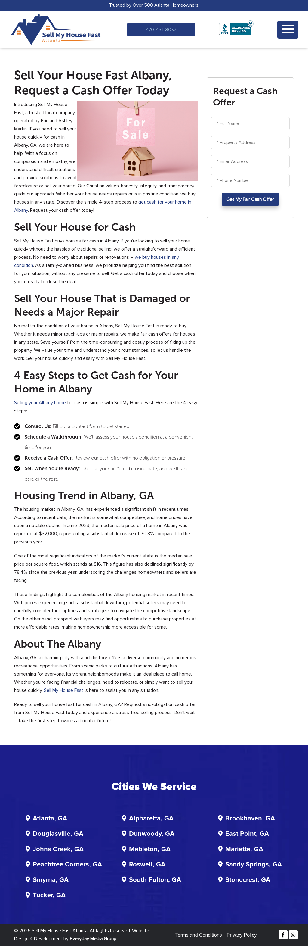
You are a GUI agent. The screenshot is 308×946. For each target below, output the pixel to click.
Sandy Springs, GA (253, 864)
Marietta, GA (244, 849)
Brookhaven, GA (250, 818)
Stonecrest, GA (247, 880)
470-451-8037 (161, 30)
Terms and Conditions (198, 935)
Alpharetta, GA (151, 818)
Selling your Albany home (40, 403)
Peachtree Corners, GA (67, 864)
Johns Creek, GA (58, 849)
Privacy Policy (242, 935)
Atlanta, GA (50, 818)
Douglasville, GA (58, 834)
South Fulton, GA (155, 880)
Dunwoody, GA (151, 834)
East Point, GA (247, 834)
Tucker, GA (49, 895)
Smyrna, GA (51, 880)
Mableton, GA (150, 849)
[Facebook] (283, 934)
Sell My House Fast (63, 690)
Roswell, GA (147, 864)
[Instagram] (293, 934)
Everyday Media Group (93, 939)
